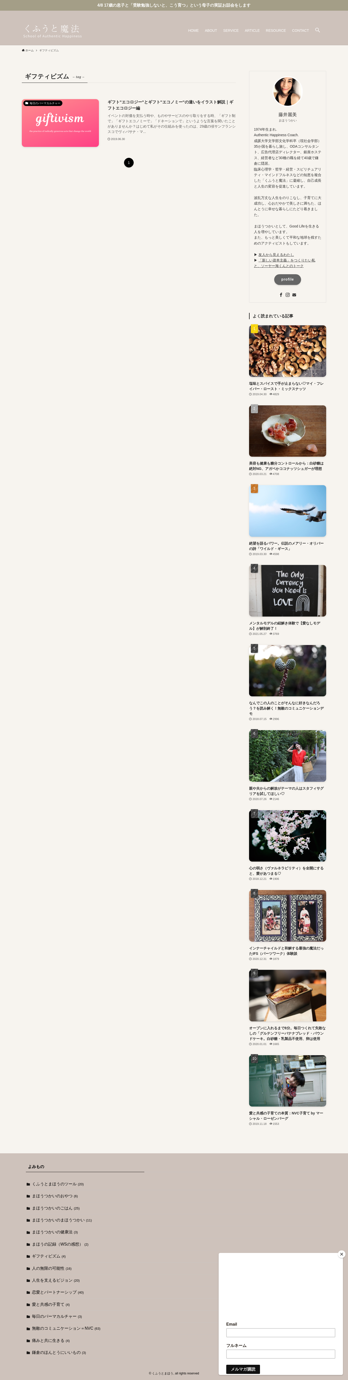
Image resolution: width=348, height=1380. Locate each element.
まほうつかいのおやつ (55, 1196)
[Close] (341, 1254)
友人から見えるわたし (276, 255)
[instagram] (316, 13)
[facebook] (309, 13)
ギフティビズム (49, 1256)
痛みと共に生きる (51, 1340)
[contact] (323, 13)
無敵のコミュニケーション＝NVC (66, 1328)
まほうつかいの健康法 (55, 1232)
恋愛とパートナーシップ (58, 1292)
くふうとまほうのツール (58, 1184)
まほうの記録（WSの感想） (60, 1244)
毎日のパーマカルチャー (57, 1316)
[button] (317, 30)
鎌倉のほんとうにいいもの (59, 1352)
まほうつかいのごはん (56, 1208)
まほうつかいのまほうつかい (62, 1220)
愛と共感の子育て (51, 1304)
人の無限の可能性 (52, 1268)
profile (287, 279)
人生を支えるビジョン (56, 1280)
